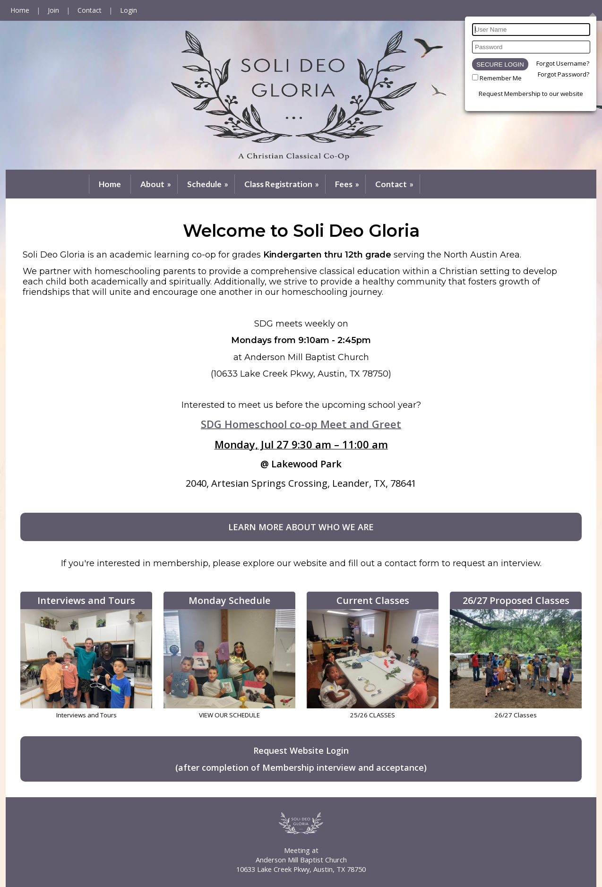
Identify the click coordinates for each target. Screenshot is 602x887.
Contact (395, 184)
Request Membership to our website (531, 93)
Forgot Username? (562, 63)
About (156, 184)
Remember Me (501, 78)
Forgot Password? (563, 74)
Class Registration (282, 184)
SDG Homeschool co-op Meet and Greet (301, 424)
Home (110, 184)
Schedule (208, 184)
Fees (348, 184)
